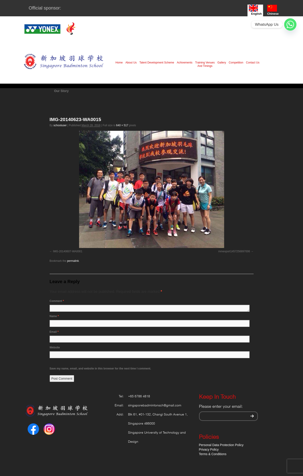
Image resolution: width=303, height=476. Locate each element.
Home (119, 62)
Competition (236, 62)
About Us (131, 62)
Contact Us (252, 62)
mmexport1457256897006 (234, 251)
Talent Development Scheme (156, 62)
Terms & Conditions (212, 454)
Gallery (221, 62)
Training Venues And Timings (205, 64)
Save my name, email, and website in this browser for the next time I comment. (100, 368)
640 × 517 (122, 125)
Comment (57, 301)
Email (54, 331)
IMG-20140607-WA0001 (67, 251)
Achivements (184, 62)
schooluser (60, 125)
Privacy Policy (209, 449)
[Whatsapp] (290, 24)
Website (55, 347)
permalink (73, 260)
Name (54, 316)
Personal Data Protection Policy (221, 445)
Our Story (59, 91)
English (255, 10)
